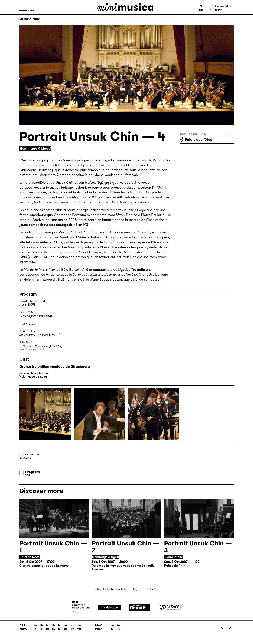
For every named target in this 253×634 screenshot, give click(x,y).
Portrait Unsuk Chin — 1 (53, 547)
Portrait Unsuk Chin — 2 (125, 547)
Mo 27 (72, 627)
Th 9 (41, 627)
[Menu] (26, 8)
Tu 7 (35, 627)
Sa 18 (65, 627)
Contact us (152, 589)
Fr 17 (59, 627)
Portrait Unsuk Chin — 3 (198, 547)
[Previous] (222, 627)
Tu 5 (118, 627)
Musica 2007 (29, 19)
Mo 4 (111, 627)
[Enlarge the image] (45, 414)
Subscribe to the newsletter (111, 589)
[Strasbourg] (109, 607)
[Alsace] (169, 607)
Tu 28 (79, 627)
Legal (136, 589)
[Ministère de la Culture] (81, 607)
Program (32, 471)
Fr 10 (47, 627)
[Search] (221, 10)
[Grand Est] (139, 607)
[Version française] (201, 6)
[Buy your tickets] (221, 6)
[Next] (229, 627)
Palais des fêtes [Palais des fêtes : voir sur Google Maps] (198, 139)
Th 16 (53, 627)
